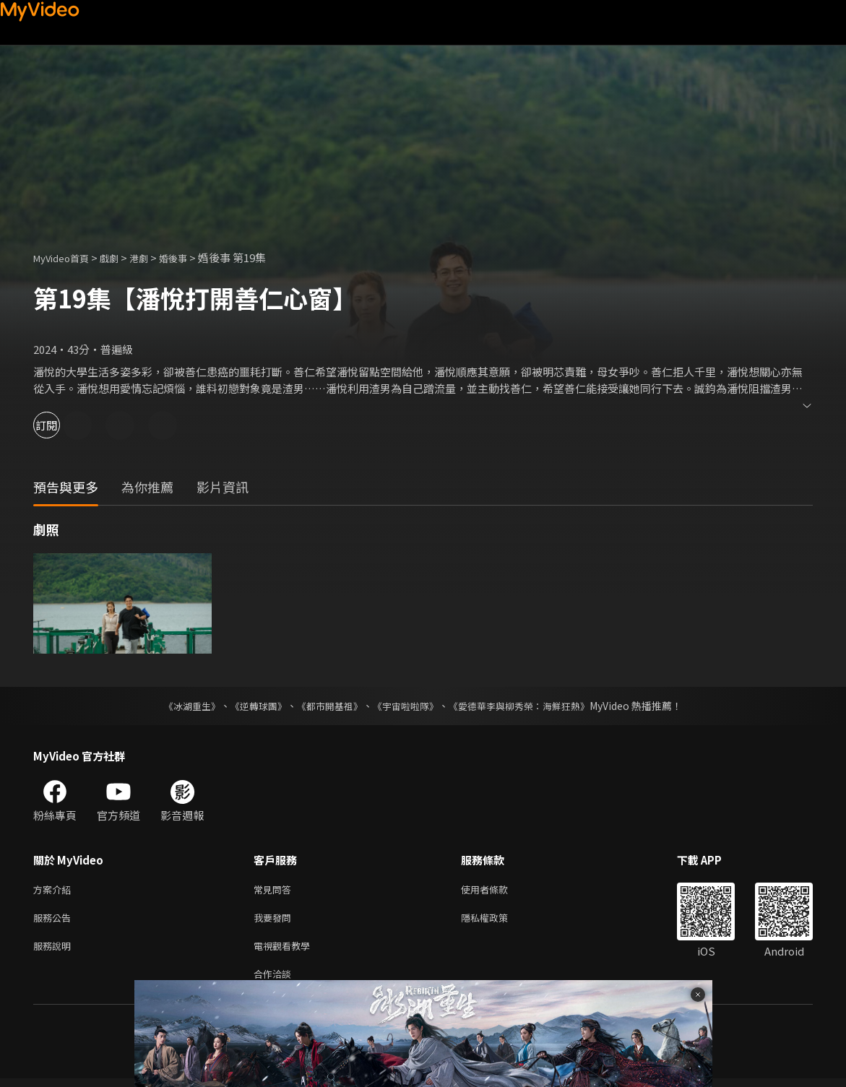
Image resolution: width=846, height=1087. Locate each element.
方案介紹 (55, 890)
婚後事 (191, 257)
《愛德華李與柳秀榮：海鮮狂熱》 (529, 705)
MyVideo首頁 (66, 257)
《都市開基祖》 (326, 705)
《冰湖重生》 (180, 705)
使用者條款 (497, 890)
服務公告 (55, 920)
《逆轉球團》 (250, 705)
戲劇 (120, 257)
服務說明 (55, 950)
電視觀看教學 (286, 950)
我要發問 (275, 920)
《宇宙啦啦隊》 (407, 705)
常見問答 (275, 890)
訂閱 (62, 425)
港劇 (153, 257)
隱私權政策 (497, 920)
